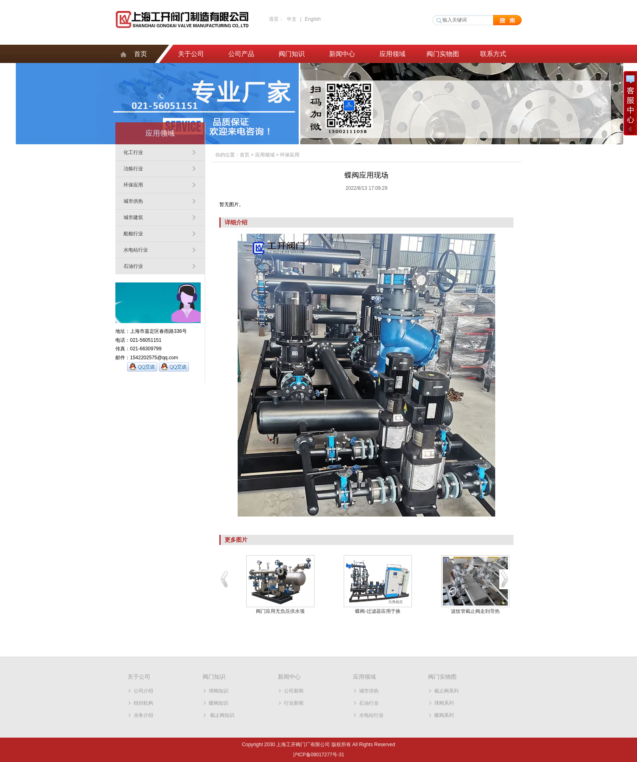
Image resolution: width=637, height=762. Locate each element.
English (313, 19)
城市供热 (133, 201)
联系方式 (493, 53)
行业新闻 (293, 703)
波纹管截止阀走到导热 (475, 611)
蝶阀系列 (444, 715)
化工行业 (133, 152)
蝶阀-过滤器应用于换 (378, 611)
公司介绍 (143, 691)
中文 (292, 19)
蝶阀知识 (218, 703)
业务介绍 (143, 715)
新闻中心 (342, 53)
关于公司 (191, 53)
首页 (140, 53)
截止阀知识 (221, 715)
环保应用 (133, 185)
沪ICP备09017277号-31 (318, 755)
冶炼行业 (133, 169)
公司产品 (241, 53)
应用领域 (392, 53)
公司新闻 (293, 691)
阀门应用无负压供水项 (280, 611)
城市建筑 (133, 217)
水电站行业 (136, 250)
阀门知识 (292, 53)
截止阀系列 (446, 691)
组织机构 (143, 703)
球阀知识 (218, 691)
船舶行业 (133, 234)
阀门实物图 (443, 53)
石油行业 (133, 266)
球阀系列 (444, 703)
